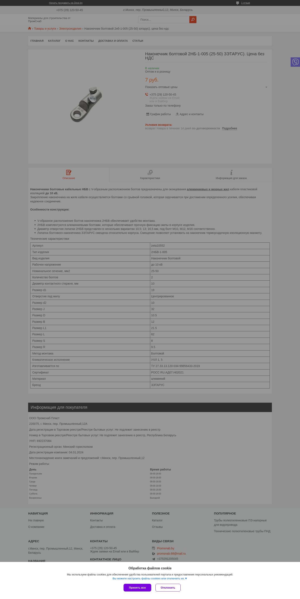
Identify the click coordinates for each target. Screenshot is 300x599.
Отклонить (168, 587)
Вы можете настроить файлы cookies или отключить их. (148, 578)
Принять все (137, 587)
